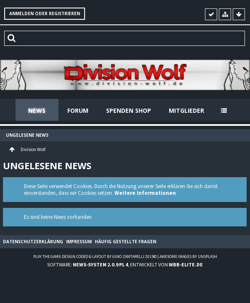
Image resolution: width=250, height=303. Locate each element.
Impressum (79, 242)
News (36, 110)
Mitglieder (186, 110)
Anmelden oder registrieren (44, 13)
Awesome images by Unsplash (188, 256)
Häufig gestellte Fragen (125, 242)
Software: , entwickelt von (125, 264)
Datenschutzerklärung (33, 242)
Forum (77, 110)
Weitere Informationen (145, 193)
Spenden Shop (128, 110)
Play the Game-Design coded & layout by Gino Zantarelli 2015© (95, 256)
